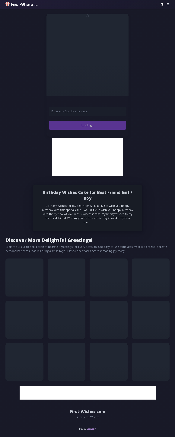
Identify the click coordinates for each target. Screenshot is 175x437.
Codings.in (91, 428)
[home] (22, 4)
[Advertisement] (87, 157)
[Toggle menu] (168, 4)
